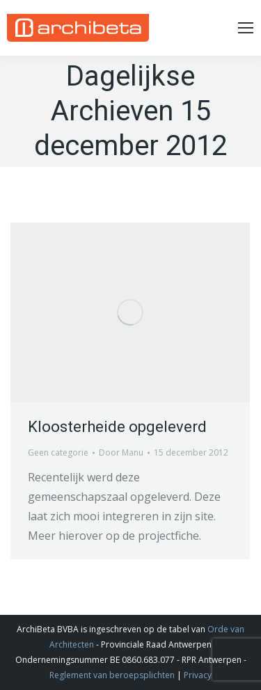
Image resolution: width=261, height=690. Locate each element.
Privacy (198, 675)
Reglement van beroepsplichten (112, 675)
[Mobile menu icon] (245, 27)
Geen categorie (58, 452)
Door (121, 452)
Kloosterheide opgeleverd (117, 426)
